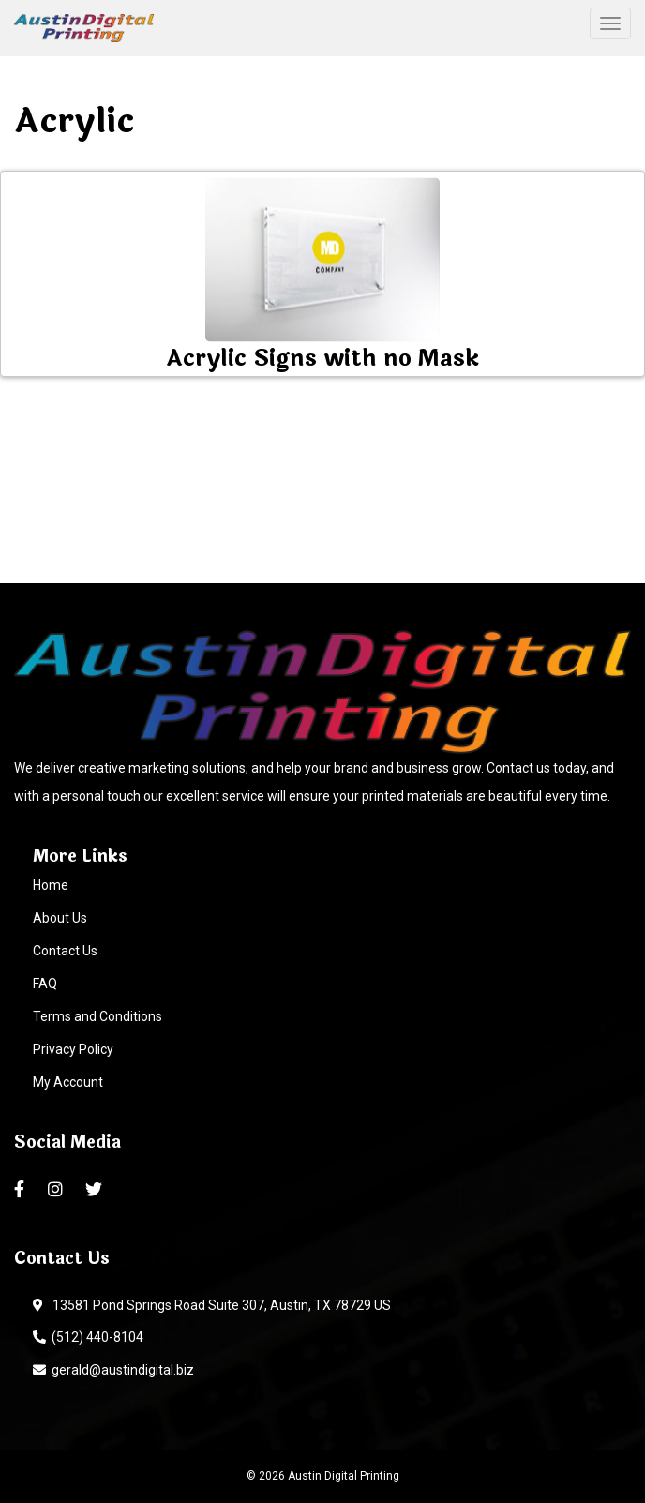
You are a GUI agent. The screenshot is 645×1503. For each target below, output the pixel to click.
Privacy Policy (73, 1049)
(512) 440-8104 (88, 1337)
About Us (60, 917)
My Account (68, 1082)
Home (50, 885)
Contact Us (65, 950)
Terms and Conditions (97, 1016)
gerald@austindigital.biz (113, 1369)
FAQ (45, 983)
